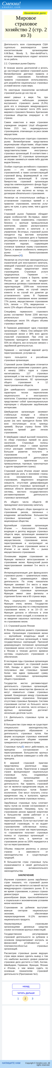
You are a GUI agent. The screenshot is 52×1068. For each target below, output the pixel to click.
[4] (21, 255)
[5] (23, 747)
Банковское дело (35, 13)
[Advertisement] (26, 1033)
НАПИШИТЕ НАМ (11, 1063)
